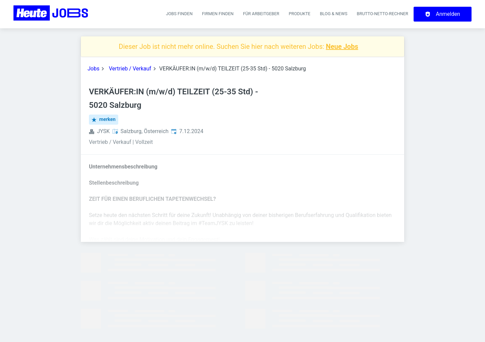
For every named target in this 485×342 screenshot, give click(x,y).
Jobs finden (179, 13)
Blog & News (334, 13)
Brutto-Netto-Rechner (382, 13)
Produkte (299, 13)
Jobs (93, 68)
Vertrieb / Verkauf (130, 68)
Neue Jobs (342, 46)
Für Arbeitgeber (261, 13)
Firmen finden (218, 13)
